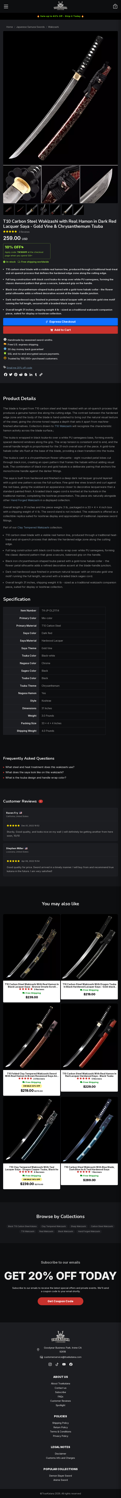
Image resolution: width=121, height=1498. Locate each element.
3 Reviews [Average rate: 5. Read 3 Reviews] (24, 231)
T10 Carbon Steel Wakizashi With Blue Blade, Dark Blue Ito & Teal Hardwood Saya (89, 1168)
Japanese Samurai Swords (30, 26)
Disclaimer (60, 1453)
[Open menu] (6, 6)
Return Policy (60, 1427)
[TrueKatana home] (60, 6)
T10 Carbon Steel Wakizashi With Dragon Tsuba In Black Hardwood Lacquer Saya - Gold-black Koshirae (89, 985)
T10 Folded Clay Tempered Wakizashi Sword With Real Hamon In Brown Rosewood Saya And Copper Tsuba (31, 1074)
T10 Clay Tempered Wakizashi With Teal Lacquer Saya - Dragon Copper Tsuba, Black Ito (31, 1168)
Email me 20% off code (19, 367)
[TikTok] (57, 1364)
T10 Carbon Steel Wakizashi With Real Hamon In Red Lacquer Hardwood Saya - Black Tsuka (89, 1074)
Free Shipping (32, 993)
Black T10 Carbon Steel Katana (22, 1226)
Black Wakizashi (65, 1231)
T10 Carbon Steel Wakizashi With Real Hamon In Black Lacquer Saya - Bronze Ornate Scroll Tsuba (32, 985)
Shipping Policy (60, 1422)
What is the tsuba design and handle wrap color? (36, 777)
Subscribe (60, 1392)
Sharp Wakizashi (78, 1226)
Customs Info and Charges (60, 1457)
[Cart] (115, 6)
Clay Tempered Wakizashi (33, 527)
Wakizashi (53, 26)
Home (9, 26)
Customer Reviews (60, 1400)
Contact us (60, 1387)
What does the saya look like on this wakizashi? (35, 772)
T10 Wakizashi (63, 426)
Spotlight (60, 1405)
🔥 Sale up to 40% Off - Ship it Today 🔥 (60, 16)
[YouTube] (64, 1364)
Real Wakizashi (46, 1231)
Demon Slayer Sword (60, 1475)
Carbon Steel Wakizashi (102, 1226)
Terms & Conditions (60, 1431)
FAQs (60, 1396)
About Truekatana (60, 1383)
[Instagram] (50, 1364)
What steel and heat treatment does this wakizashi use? (40, 767)
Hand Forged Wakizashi (25, 500)
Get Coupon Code (60, 1301)
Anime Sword (60, 1479)
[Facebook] (70, 1364)
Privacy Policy (60, 1435)
